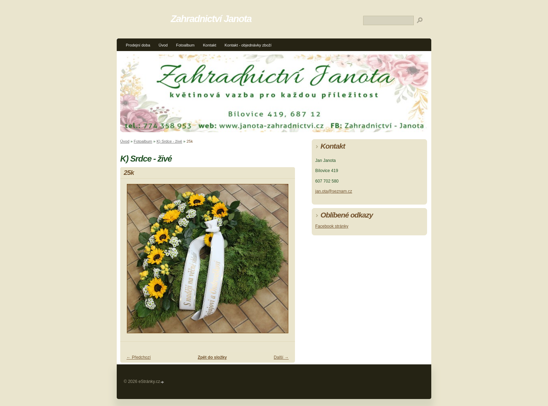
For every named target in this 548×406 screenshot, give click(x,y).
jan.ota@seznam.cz (333, 191)
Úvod (163, 45)
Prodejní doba (138, 45)
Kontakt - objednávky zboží (248, 45)
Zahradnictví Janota (211, 18)
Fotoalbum (185, 45)
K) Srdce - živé (169, 141)
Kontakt (209, 45)
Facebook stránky (331, 226)
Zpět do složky (212, 357)
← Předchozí (139, 357)
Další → (281, 357)
